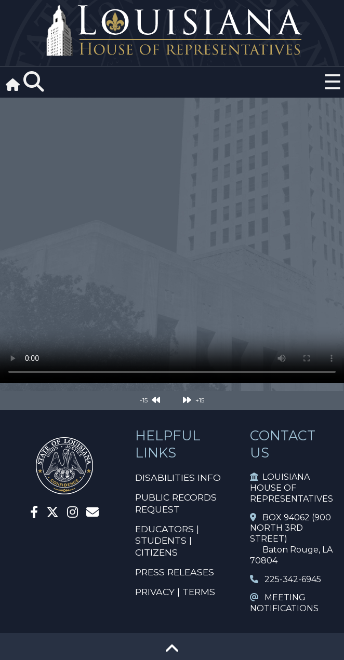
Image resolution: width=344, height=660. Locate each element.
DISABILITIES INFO (178, 477)
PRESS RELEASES (174, 572)
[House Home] (64, 489)
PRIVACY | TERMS (175, 591)
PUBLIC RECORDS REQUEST (176, 503)
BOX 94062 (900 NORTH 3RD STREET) (290, 528)
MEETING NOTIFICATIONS (284, 602)
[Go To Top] (172, 652)
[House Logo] (172, 31)
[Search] (33, 82)
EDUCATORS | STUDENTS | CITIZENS (167, 540)
